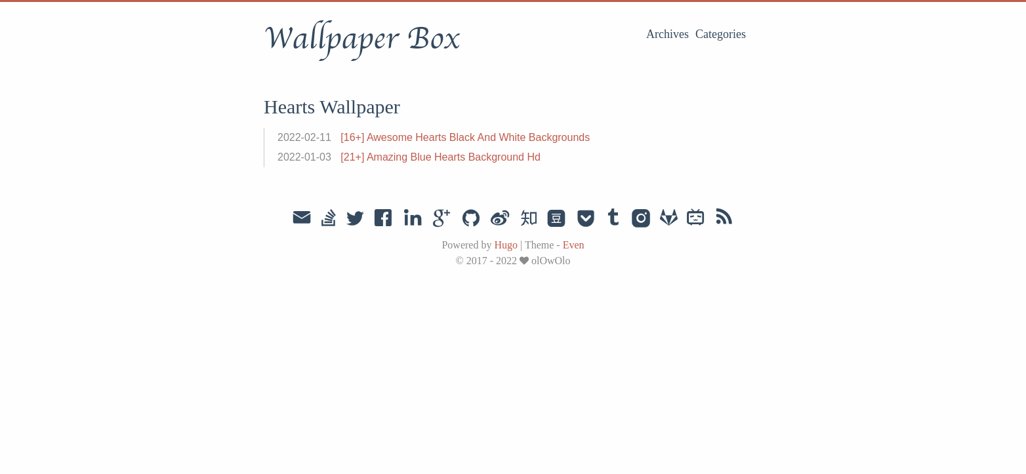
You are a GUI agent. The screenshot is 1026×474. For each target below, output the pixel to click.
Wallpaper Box (361, 38)
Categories (720, 34)
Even (574, 244)
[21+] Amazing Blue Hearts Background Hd (440, 157)
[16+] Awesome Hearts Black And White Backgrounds (465, 137)
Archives (667, 34)
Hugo (506, 244)
